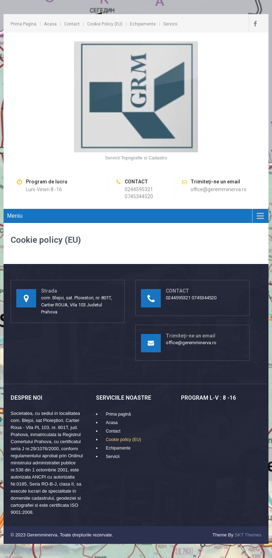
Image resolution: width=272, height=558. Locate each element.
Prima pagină (23, 24)
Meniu (15, 216)
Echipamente (143, 24)
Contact (72, 24)
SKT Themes (248, 535)
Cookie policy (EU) (105, 24)
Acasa (50, 24)
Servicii (170, 24)
